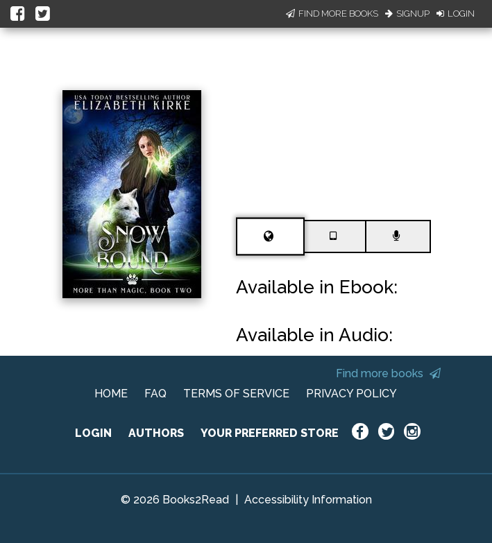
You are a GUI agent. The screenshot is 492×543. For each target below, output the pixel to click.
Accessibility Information (308, 499)
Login (455, 13)
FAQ (155, 393)
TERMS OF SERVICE (236, 393)
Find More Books (332, 13)
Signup (407, 13)
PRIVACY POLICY (351, 393)
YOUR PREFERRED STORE (270, 433)
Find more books (388, 373)
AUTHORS (156, 433)
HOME (111, 393)
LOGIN (93, 433)
